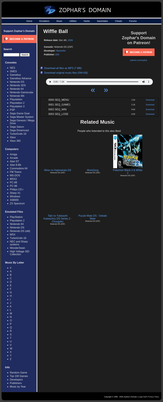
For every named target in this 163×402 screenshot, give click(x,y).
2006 (70, 40)
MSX (12, 234)
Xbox (13, 137)
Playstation (16, 99)
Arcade (14, 158)
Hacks (87, 21)
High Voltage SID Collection (19, 253)
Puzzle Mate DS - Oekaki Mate (92, 217)
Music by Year (18, 386)
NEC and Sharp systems (19, 243)
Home (29, 21)
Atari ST (14, 161)
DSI (57, 54)
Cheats (118, 21)
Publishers (16, 383)
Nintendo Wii (17, 96)
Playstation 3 (17, 106)
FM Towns (15, 172)
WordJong (93, 170)
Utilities (73, 21)
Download (150, 100)
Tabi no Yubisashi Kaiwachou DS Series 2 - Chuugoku (57, 218)
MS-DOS (15, 175)
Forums (133, 21)
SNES (13, 71)
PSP (12, 110)
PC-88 (13, 182)
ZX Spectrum (17, 203)
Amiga (13, 154)
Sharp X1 (15, 193)
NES (12, 67)
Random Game (18, 372)
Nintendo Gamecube (21, 92)
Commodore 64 (18, 168)
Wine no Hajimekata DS (57, 170)
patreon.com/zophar (138, 60)
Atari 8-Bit (15, 165)
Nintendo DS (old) (20, 231)
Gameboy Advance (20, 78)
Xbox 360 (15, 140)
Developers (16, 379)
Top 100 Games (19, 376)
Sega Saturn (17, 126)
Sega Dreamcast (19, 130)
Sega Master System (22, 117)
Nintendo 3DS (18, 85)
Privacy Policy (153, 397)
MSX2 (13, 179)
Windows (15, 196)
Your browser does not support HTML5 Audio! (99, 81)
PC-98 (13, 186)
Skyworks (61, 50)
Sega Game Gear (20, 113)
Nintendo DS (17, 81)
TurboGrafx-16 (18, 133)
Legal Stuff (142, 397)
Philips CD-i (16, 189)
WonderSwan (17, 248)
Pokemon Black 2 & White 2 (127, 171)
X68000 (14, 200)
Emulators (44, 21)
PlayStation (16, 217)
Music (59, 21)
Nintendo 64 (17, 89)
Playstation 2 (17, 103)
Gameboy (15, 74)
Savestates (102, 21)
